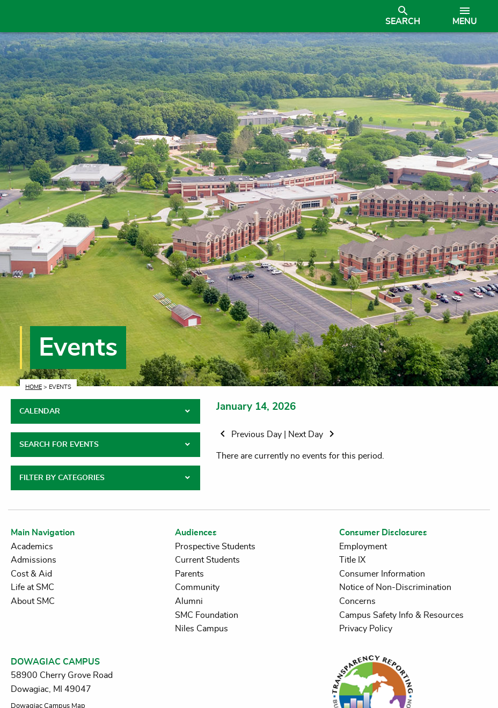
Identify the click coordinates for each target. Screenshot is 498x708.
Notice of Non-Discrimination (395, 587)
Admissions (33, 560)
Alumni (189, 601)
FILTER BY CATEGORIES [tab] (62, 478)
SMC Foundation (206, 615)
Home (33, 387)
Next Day (313, 434)
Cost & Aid (31, 574)
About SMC (33, 601)
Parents (189, 574)
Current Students (207, 560)
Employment (363, 546)
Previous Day (250, 434)
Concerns (357, 601)
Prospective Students (215, 546)
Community (197, 587)
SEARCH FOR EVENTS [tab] (59, 444)
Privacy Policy (365, 628)
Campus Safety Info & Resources (401, 615)
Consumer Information (382, 574)
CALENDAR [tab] (39, 411)
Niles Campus (201, 628)
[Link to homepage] (189, 16)
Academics (32, 546)
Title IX (352, 560)
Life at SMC (32, 587)
